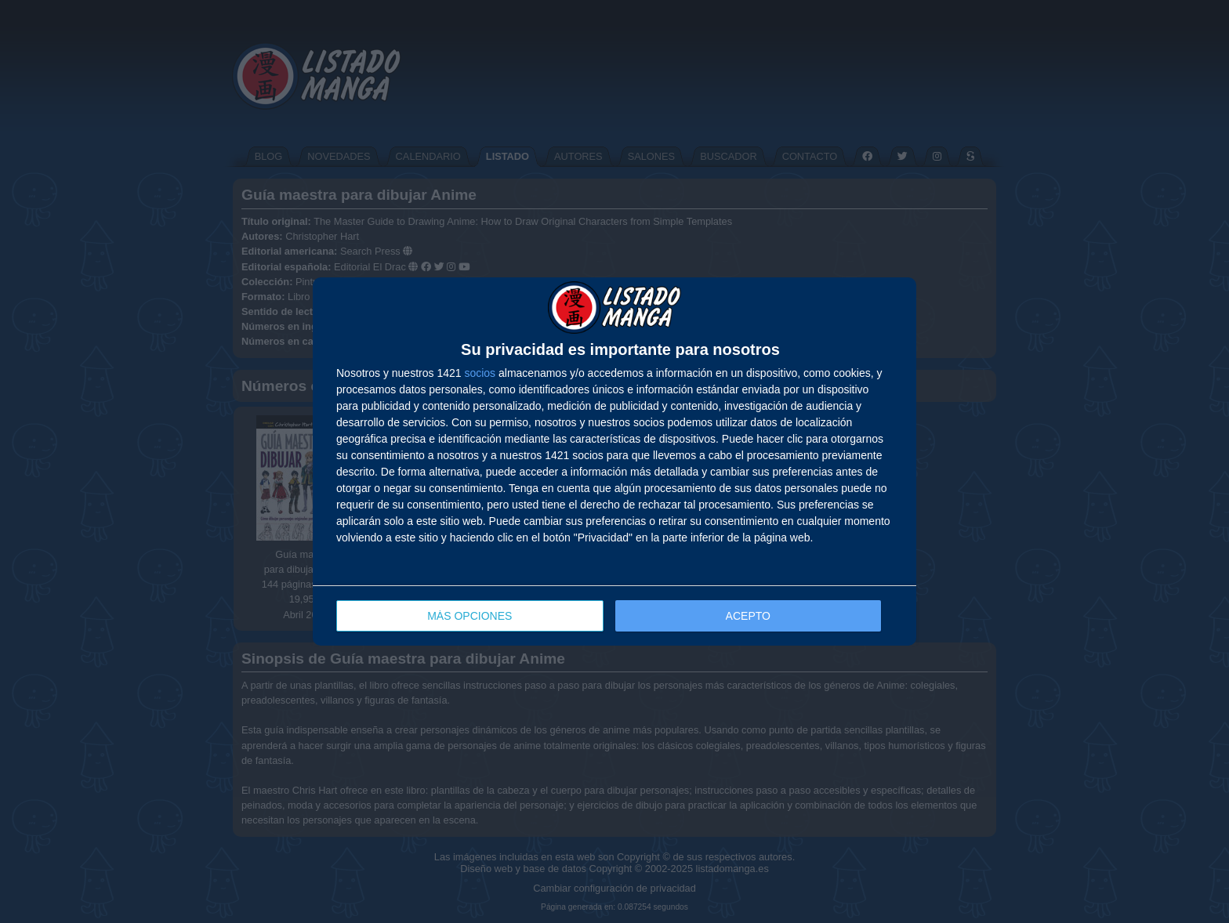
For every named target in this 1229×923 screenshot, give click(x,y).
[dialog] (614, 461)
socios (479, 372)
